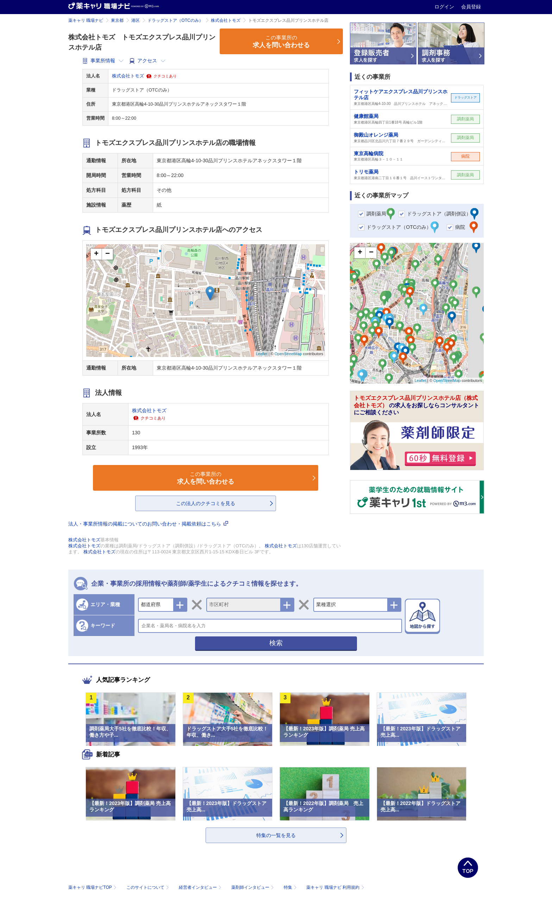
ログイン (445, 7)
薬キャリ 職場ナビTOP (93, 887)
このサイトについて (148, 887)
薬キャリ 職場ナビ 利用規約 (335, 887)
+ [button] (96, 254)
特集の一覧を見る (276, 835)
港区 (135, 20)
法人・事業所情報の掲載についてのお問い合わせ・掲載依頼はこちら (148, 524)
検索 (276, 643)
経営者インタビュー (201, 887)
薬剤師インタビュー (253, 887)
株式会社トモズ (225, 20)
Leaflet (262, 354)
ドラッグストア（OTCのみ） (175, 20)
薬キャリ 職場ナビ (85, 20)
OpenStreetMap (288, 354)
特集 (291, 887)
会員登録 (471, 7)
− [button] (107, 254)
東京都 (117, 20)
